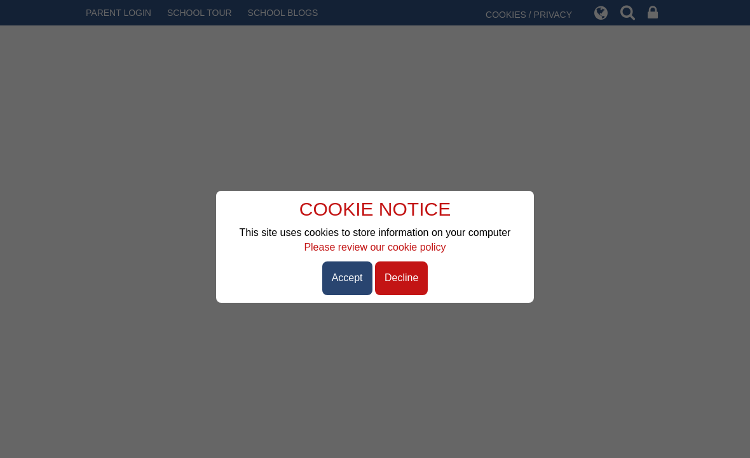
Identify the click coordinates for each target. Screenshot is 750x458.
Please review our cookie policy (375, 247)
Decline (401, 277)
